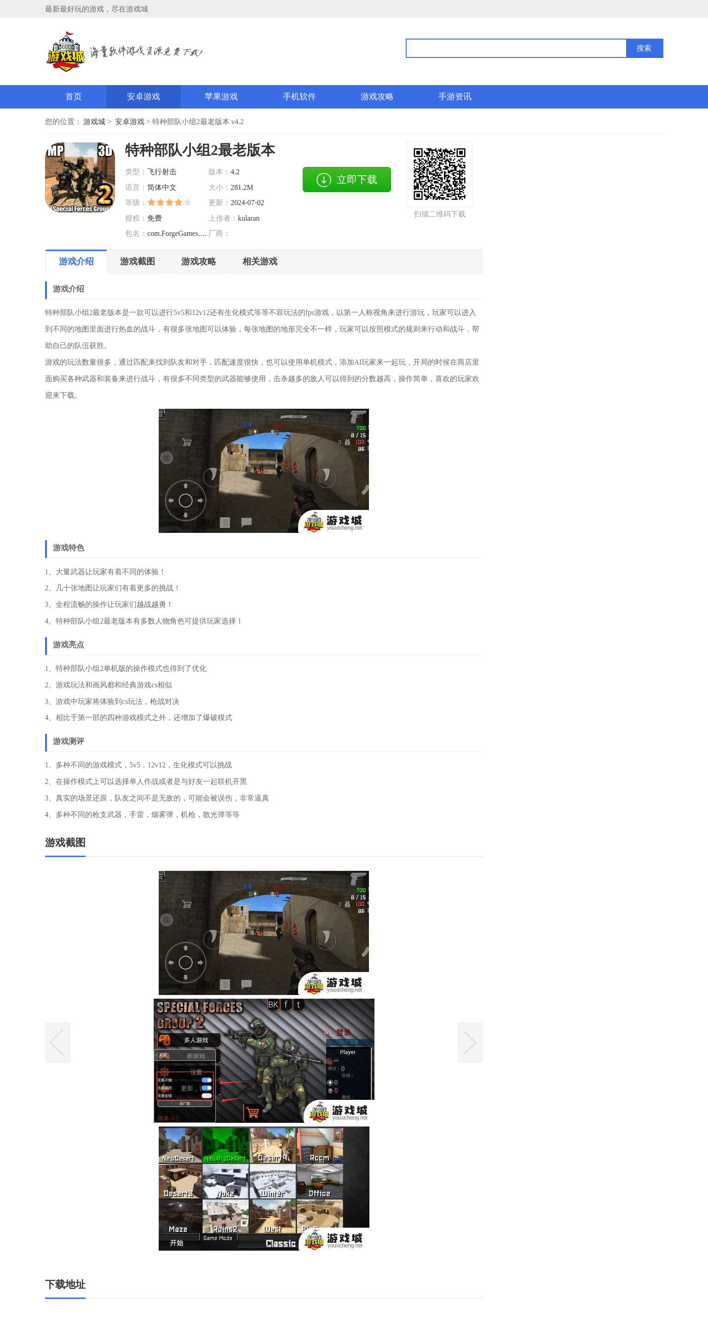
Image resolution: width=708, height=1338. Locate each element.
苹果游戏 (221, 96)
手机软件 (299, 96)
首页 (73, 96)
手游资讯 (455, 96)
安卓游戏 (143, 96)
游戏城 (94, 122)
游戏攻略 (377, 96)
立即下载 (346, 180)
